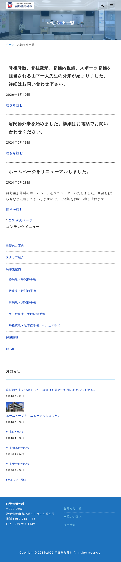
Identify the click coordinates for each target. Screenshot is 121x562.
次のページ (24, 220)
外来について (15, 431)
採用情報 (12, 337)
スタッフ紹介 (15, 257)
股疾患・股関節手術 (22, 290)
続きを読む (14, 105)
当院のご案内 (15, 245)
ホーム (10, 44)
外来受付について (18, 463)
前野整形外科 (64, 552)
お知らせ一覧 (73, 508)
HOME (10, 349)
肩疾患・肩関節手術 (22, 302)
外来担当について (18, 447)
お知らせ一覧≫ (16, 479)
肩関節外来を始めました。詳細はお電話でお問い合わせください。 (51, 389)
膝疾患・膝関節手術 (22, 279)
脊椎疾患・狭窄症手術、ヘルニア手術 (34, 325)
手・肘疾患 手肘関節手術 (28, 313)
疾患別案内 (13, 269)
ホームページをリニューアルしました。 (33, 415)
